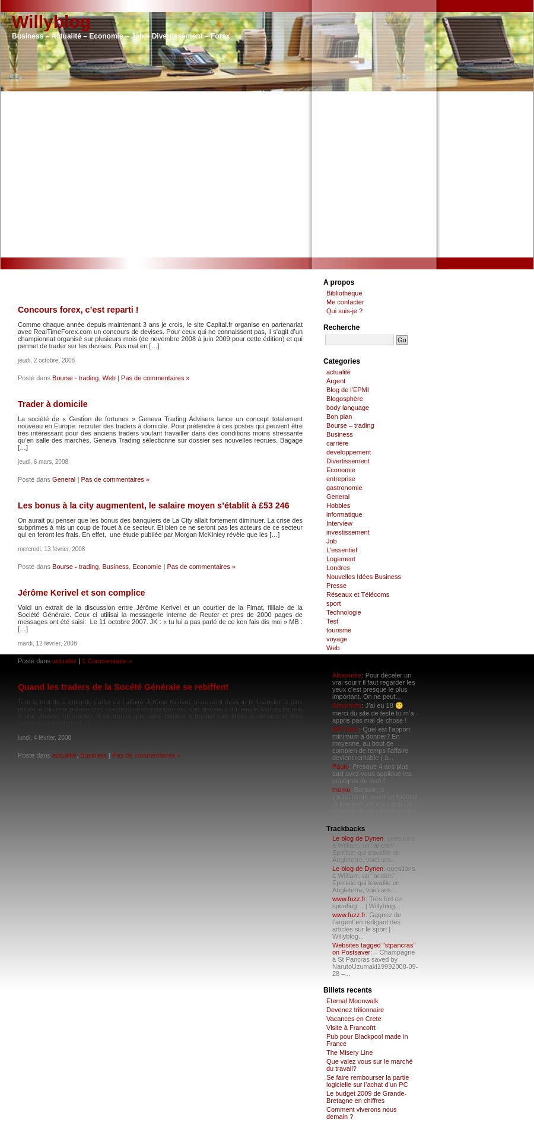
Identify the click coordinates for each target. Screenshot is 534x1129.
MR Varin (345, 729)
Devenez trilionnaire (355, 1009)
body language (347, 407)
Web (108, 377)
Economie (146, 566)
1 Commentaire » (107, 660)
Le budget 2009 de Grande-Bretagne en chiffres (366, 1097)
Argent (335, 380)
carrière (337, 443)
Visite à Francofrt (351, 1027)
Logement (340, 558)
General (63, 479)
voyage (336, 639)
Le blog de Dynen (357, 838)
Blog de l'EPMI (347, 389)
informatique (344, 514)
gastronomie (344, 487)
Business (115, 566)
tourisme (338, 630)
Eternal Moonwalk (352, 1000)
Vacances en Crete (354, 1018)
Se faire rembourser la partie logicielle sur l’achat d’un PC (367, 1081)
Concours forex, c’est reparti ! (78, 309)
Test (332, 621)
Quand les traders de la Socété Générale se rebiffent (123, 687)
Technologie (343, 612)
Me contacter (345, 302)
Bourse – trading (350, 425)
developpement (348, 452)
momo (341, 789)
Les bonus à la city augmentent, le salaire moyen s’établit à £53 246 (154, 505)
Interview (339, 523)
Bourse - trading (75, 377)
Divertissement (348, 461)
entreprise (340, 478)
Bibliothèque (344, 293)
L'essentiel (341, 550)
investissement (348, 532)
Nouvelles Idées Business (363, 576)
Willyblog (51, 21)
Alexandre (347, 675)
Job (331, 541)
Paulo (340, 766)
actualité (64, 660)
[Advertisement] (267, 174)
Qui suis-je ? (344, 310)
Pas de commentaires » (155, 377)
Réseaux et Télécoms (357, 594)
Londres (338, 567)
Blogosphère (344, 398)
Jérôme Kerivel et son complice (81, 592)
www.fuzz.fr (348, 898)
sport (333, 603)
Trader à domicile (53, 404)
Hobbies (338, 505)
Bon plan (339, 416)
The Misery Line (349, 1052)
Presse (336, 585)
